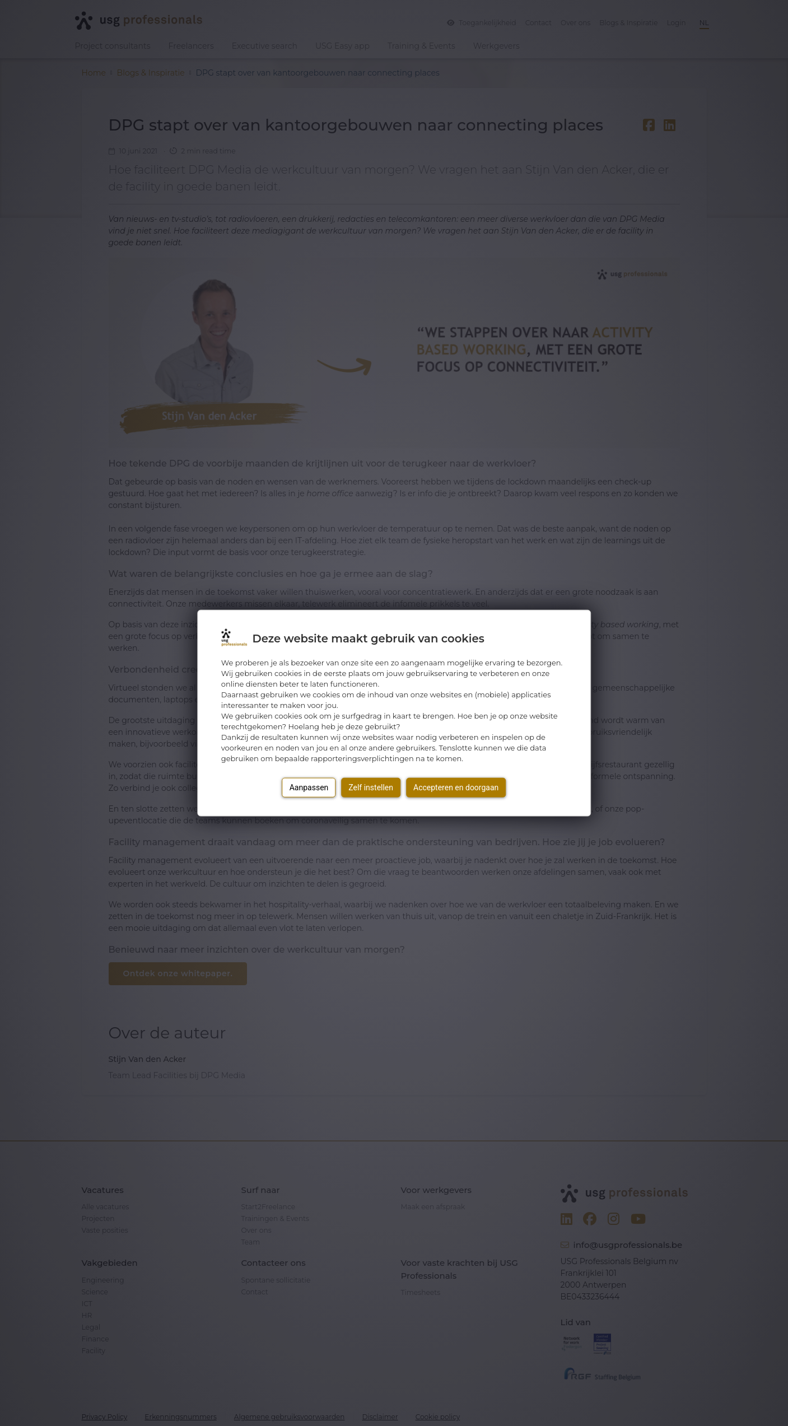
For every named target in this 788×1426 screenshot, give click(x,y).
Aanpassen (309, 786)
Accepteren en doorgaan (455, 786)
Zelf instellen (370, 786)
